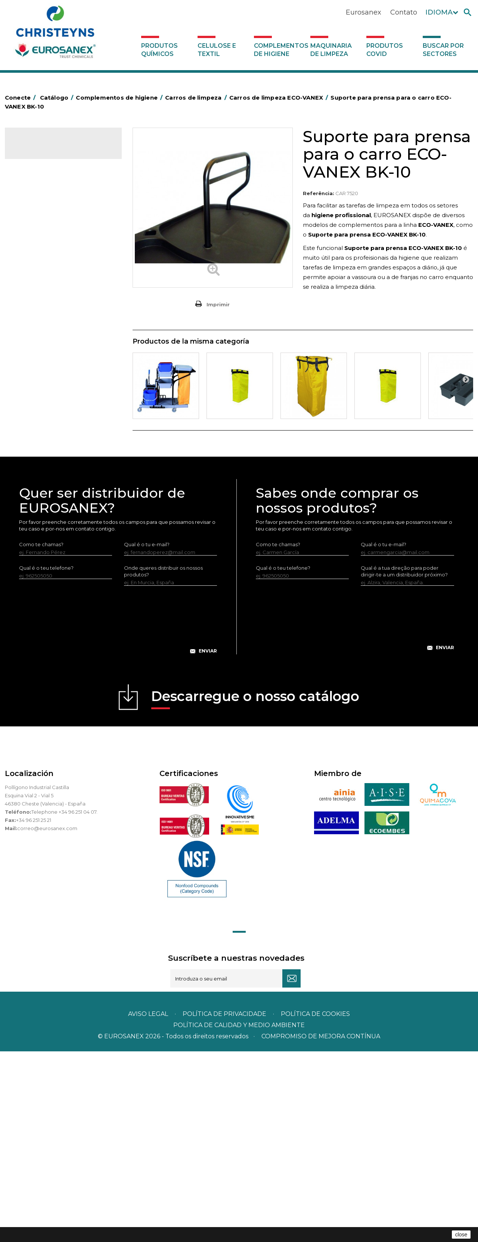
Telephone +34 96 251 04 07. (64, 1002)
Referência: (318, 193)
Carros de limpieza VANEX (57, 317)
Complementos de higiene (280, 49)
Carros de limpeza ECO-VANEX (63, 292)
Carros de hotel (38, 268)
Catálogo (39, 149)
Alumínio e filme (39, 222)
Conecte (21, 97)
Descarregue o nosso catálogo (255, 889)
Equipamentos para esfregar (54, 340)
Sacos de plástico (41, 245)
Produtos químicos (159, 49)
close (461, 1235)
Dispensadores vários (45, 513)
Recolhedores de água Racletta (58, 456)
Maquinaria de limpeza (331, 49)
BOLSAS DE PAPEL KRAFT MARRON (62, 257)
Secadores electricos (45, 467)
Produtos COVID (384, 49)
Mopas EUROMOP (41, 421)
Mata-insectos (36, 409)
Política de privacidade (224, 1204)
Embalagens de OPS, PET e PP (56, 351)
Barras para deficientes (47, 234)
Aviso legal (148, 1204)
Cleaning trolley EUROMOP (58, 304)
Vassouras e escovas (44, 363)
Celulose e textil (217, 49)
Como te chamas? (41, 735)
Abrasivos (31, 199)
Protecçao (32, 444)
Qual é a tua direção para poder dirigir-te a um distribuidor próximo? (404, 761)
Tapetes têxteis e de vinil (49, 386)
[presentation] (118, 816)
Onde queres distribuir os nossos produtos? (163, 761)
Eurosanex (363, 12)
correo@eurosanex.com (47, 1019)
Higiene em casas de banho (53, 398)
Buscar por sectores (443, 49)
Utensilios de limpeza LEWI (51, 490)
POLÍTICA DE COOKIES (315, 1204)
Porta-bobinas (37, 432)
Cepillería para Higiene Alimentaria (61, 375)
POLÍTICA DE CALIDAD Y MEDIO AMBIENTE (239, 1215)
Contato (403, 12)
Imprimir (218, 304)
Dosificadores (36, 502)
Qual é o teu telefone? (46, 758)
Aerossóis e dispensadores (51, 210)
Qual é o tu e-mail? (147, 735)
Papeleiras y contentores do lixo (58, 328)
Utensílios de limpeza (45, 479)
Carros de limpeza (41, 280)
